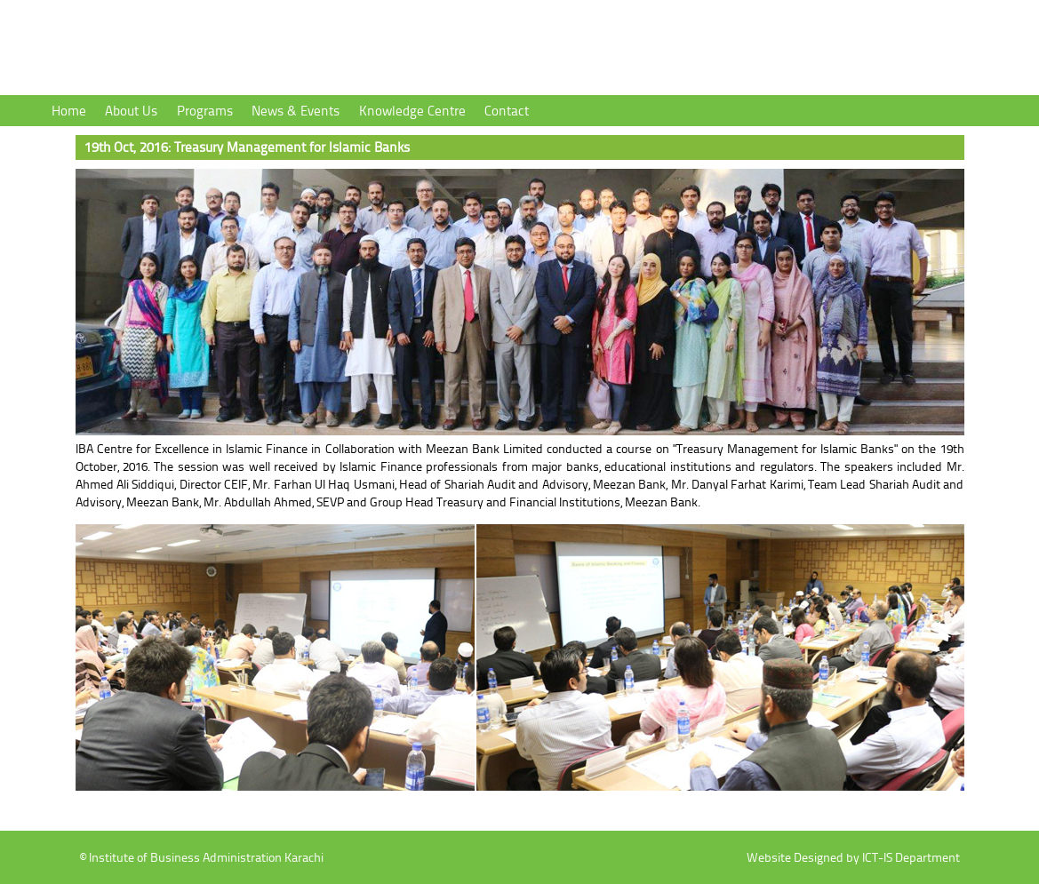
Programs (205, 110)
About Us (131, 110)
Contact (506, 110)
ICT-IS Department (911, 856)
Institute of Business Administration (266, 49)
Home (69, 110)
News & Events (296, 110)
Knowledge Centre (412, 110)
